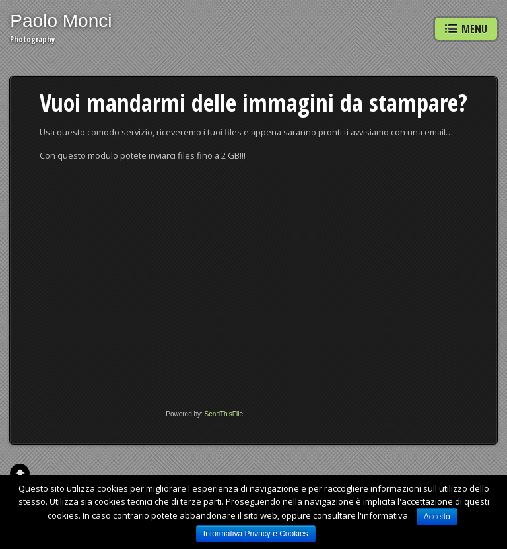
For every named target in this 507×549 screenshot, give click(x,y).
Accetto (437, 516)
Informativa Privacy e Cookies (255, 533)
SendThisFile (224, 414)
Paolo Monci (61, 21)
